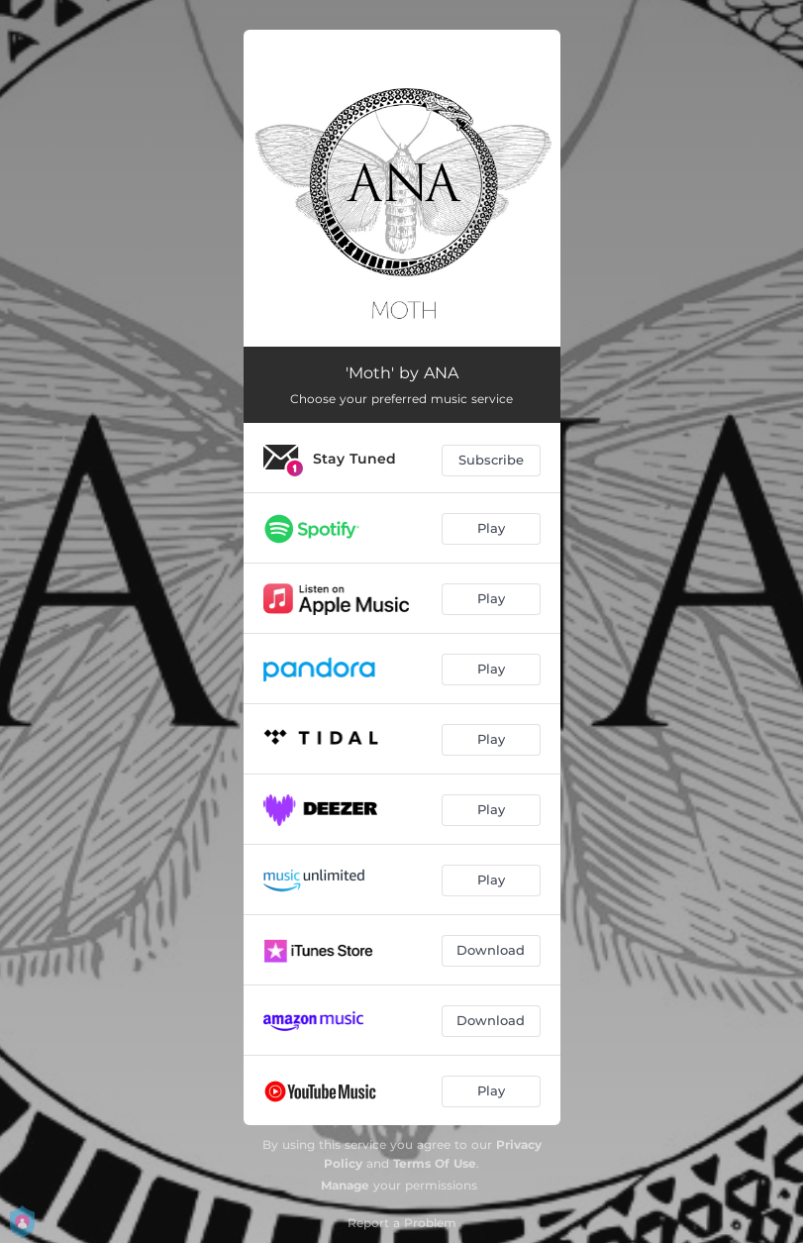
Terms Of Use (434, 1163)
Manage (345, 1185)
